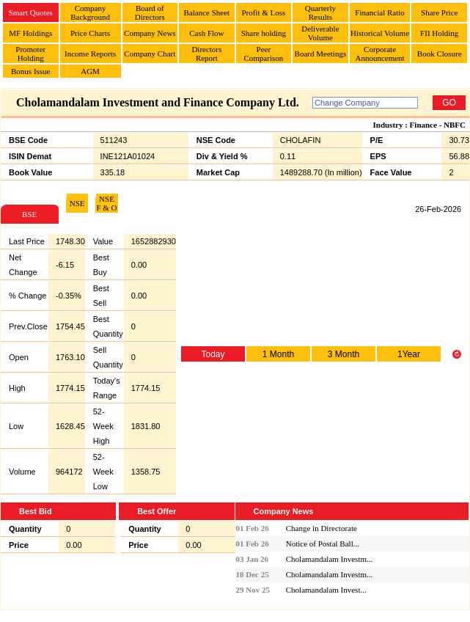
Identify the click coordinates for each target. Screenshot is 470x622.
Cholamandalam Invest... (326, 589)
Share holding (263, 33)
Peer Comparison (263, 53)
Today (212, 354)
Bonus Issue (30, 71)
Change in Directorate (321, 528)
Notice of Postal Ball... (322, 543)
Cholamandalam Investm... (329, 559)
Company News (150, 33)
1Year (408, 354)
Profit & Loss (263, 12)
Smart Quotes (31, 12)
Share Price (439, 12)
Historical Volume (379, 33)
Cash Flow (206, 33)
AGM (90, 71)
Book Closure (439, 53)
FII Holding (439, 33)
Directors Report (206, 53)
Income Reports (90, 53)
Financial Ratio (380, 12)
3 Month (343, 354)
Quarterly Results (320, 12)
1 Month (278, 354)
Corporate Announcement (379, 53)
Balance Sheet (207, 12)
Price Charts (90, 33)
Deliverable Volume (320, 33)
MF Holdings (30, 33)
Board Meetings (321, 53)
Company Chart (149, 53)
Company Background (90, 12)
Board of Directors (150, 12)
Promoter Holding (30, 53)
